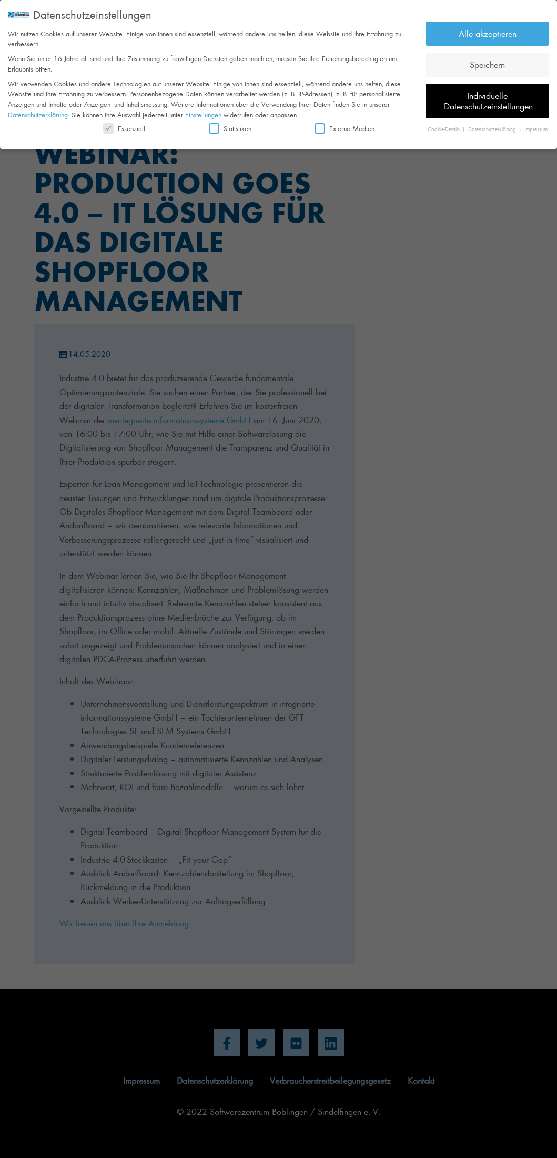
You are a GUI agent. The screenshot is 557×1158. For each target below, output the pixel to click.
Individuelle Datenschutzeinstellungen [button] (488, 97)
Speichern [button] (487, 61)
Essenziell (124, 124)
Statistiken (230, 124)
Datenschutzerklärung (38, 111)
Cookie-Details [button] (444, 125)
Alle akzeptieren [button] (488, 30)
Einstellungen (203, 111)
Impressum (536, 125)
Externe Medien (344, 124)
